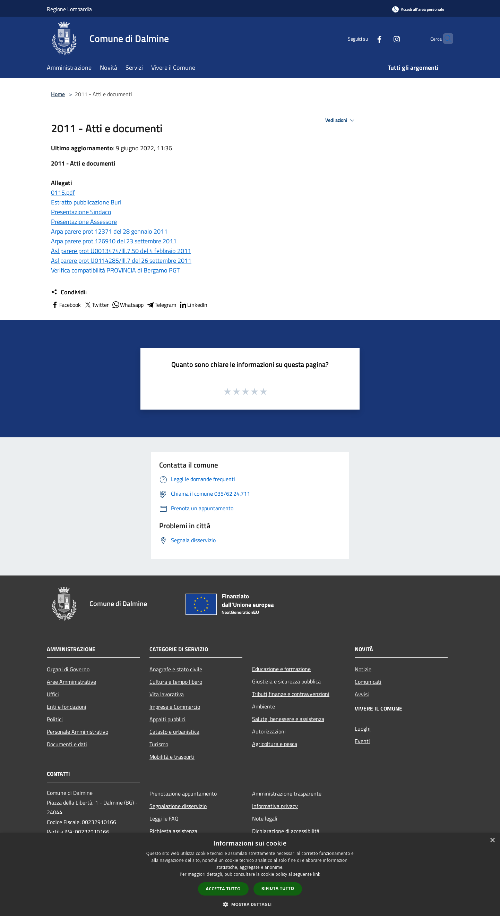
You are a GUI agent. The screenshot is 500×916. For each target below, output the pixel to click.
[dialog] (250, 874)
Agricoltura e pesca (274, 744)
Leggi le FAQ (164, 818)
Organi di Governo (68, 669)
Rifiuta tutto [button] (277, 888)
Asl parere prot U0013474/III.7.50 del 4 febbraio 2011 (121, 250)
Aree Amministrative (71, 682)
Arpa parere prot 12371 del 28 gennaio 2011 (109, 231)
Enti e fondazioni (66, 707)
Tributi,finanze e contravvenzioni (290, 694)
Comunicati (368, 682)
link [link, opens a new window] (316, 874)
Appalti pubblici (167, 719)
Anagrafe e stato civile (175, 669)
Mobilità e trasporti (172, 757)
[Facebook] (366, 38)
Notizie (363, 669)
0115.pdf (63, 192)
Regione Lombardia (69, 9)
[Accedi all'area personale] (418, 9)
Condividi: (69, 292)
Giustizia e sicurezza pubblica (286, 681)
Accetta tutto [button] (223, 889)
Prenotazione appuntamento (183, 793)
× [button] (492, 840)
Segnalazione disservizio (178, 806)
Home (58, 94)
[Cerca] (445, 38)
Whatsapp (128, 305)
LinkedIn (193, 305)
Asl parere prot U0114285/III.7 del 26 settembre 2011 (121, 260)
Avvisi (362, 694)
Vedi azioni (340, 120)
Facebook (66, 305)
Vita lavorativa (166, 694)
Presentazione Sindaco (81, 212)
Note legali (264, 818)
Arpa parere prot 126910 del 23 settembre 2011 (113, 241)
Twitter (96, 305)
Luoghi (363, 728)
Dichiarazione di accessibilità (285, 831)
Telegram (161, 305)
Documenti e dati (67, 744)
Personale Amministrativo (77, 732)
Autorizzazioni (269, 731)
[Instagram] (383, 38)
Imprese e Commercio (174, 707)
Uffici (53, 694)
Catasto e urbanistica (174, 732)
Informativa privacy (275, 806)
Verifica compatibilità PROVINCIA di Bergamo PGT (115, 270)
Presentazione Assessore (84, 221)
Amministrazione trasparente (286, 793)
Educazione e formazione (281, 669)
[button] (250, 904)
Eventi (362, 741)
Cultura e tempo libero (175, 682)
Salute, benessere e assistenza (288, 719)
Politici (55, 719)
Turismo (158, 744)
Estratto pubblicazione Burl (86, 202)
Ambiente (263, 706)
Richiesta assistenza (173, 831)
